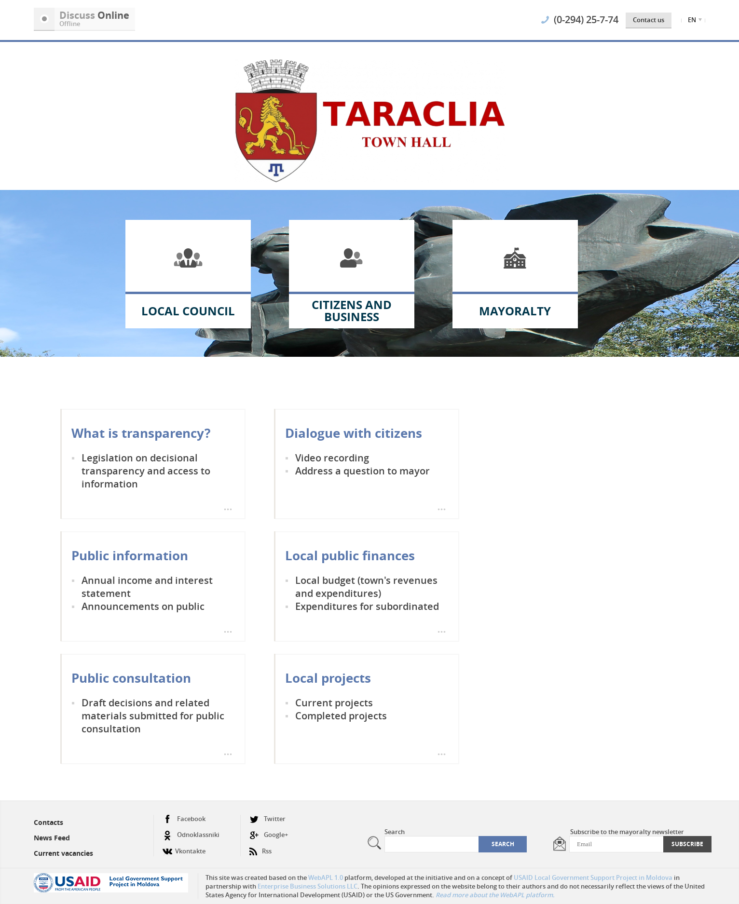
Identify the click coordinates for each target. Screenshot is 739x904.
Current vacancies (63, 853)
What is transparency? (140, 433)
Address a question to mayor (362, 470)
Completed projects (341, 715)
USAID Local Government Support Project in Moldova (593, 877)
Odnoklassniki (191, 835)
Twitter (267, 819)
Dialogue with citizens (353, 433)
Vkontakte (184, 847)
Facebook (184, 819)
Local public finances (350, 555)
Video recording (332, 457)
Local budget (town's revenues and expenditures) (366, 587)
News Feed (52, 837)
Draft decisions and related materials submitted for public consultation (153, 715)
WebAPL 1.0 (325, 877)
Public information (129, 555)
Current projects (334, 702)
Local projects (328, 678)
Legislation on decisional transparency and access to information (146, 470)
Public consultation (131, 678)
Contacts (48, 822)
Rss (260, 847)
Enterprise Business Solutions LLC (307, 886)
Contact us (648, 19)
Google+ (268, 835)
